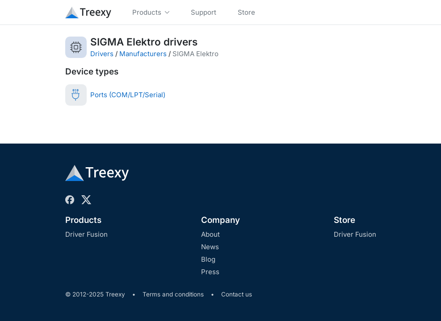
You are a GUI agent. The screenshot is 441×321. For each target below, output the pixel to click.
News (210, 247)
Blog (208, 259)
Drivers (101, 53)
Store (344, 220)
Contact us (236, 294)
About (210, 234)
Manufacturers (143, 53)
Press (210, 272)
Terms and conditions (173, 294)
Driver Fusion (86, 234)
